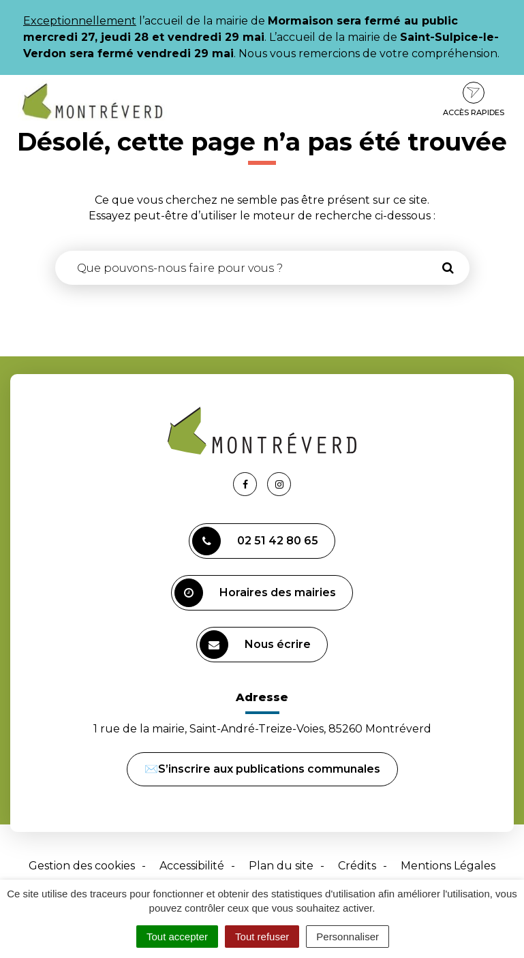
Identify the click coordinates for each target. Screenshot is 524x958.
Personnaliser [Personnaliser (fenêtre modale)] (347, 936)
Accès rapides (473, 99)
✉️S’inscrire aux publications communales (262, 768)
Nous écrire (255, 644)
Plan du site (281, 865)
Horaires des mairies (255, 592)
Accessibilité (191, 865)
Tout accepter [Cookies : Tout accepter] (177, 936)
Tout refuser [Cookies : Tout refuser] (262, 936)
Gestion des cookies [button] (82, 865)
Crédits (357, 865)
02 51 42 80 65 (255, 541)
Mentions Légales (448, 865)
